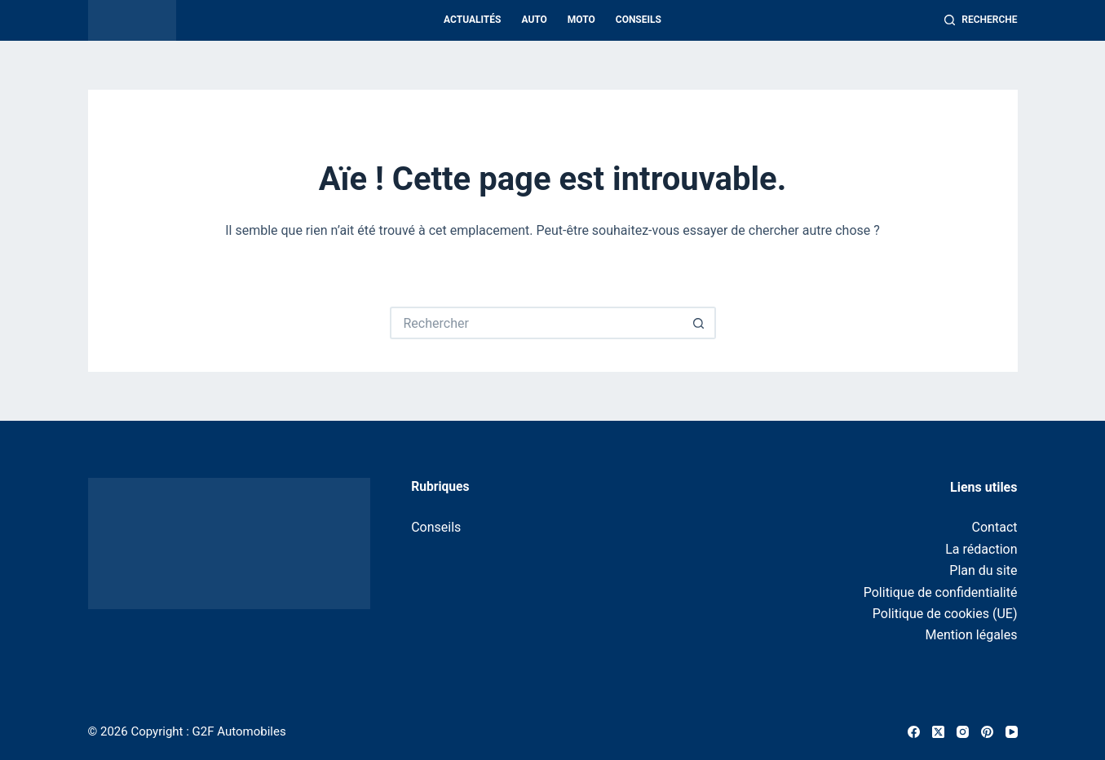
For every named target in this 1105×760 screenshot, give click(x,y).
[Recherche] (980, 20)
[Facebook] (914, 732)
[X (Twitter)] (938, 732)
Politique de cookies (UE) (945, 613)
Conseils (638, 19)
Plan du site (983, 570)
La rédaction (981, 549)
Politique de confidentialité (941, 592)
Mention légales (971, 635)
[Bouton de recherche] (699, 323)
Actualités (472, 19)
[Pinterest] (987, 732)
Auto (533, 19)
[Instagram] (963, 732)
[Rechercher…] (536, 323)
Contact (995, 527)
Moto (581, 19)
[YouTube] (1012, 732)
